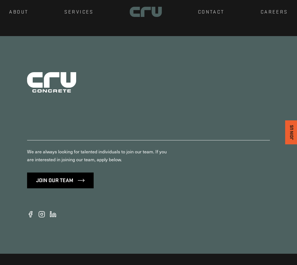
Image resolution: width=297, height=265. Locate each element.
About (18, 11)
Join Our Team (60, 191)
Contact (211, 11)
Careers (274, 11)
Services (78, 11)
